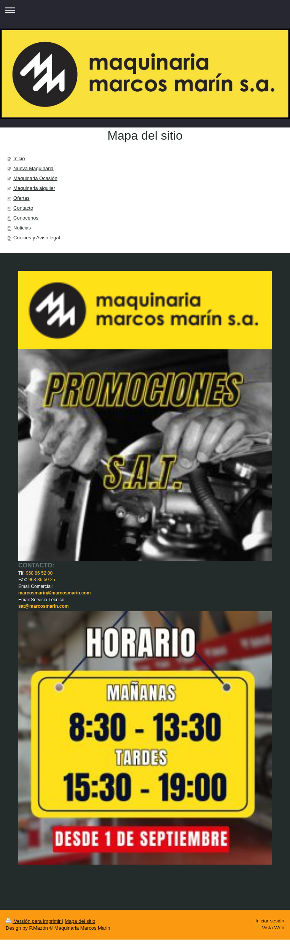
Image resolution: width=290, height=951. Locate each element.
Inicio (19, 158)
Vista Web (273, 927)
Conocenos (25, 218)
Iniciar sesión (269, 921)
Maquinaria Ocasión (35, 178)
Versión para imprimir (34, 921)
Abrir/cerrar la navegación (145, 10)
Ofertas (21, 198)
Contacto (23, 208)
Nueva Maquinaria (33, 168)
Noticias (22, 228)
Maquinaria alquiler (34, 188)
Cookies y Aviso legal (36, 238)
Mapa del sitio (80, 921)
